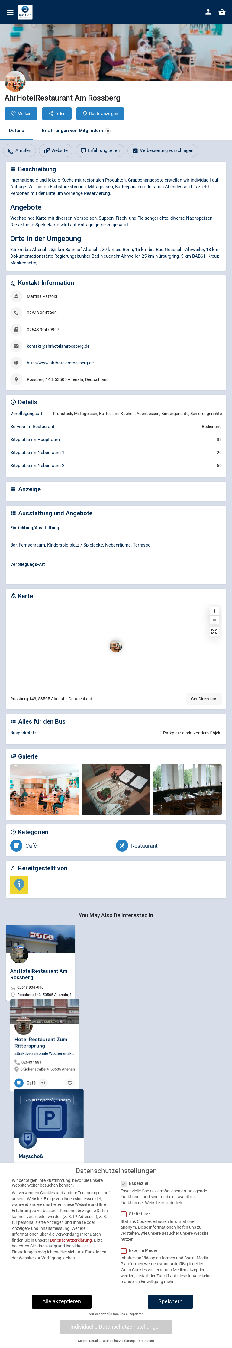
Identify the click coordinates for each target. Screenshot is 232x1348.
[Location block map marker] (116, 646)
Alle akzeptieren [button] (61, 1314)
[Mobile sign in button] (208, 12)
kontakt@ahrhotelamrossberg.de (58, 346)
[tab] (116, 529)
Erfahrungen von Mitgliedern (76, 131)
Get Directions (204, 698)
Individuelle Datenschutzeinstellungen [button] (116, 1339)
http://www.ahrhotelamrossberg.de (60, 362)
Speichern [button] (170, 1314)
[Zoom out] (214, 619)
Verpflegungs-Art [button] (27, 564)
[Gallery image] (44, 789)
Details (16, 130)
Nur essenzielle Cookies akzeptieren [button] (116, 1326)
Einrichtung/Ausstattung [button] (34, 527)
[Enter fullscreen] (214, 631)
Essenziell (137, 1195)
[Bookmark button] (141, 1009)
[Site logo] (26, 12)
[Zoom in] (214, 611)
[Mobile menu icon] (10, 12)
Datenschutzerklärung (71, 1252)
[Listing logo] (15, 81)
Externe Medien (142, 1262)
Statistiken (138, 1226)
